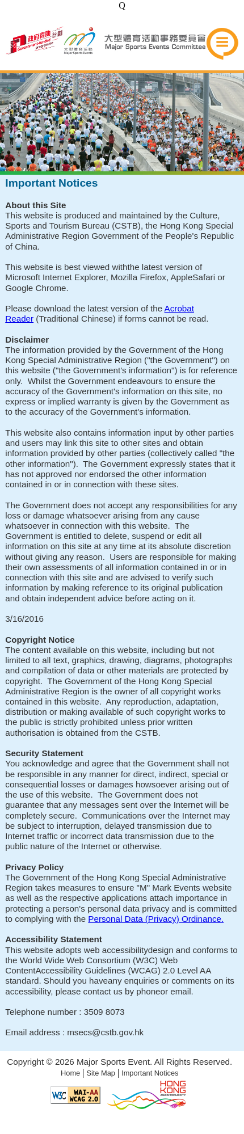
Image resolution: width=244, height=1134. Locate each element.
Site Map (100, 1073)
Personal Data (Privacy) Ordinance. (156, 919)
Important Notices (149, 1073)
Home (70, 1073)
